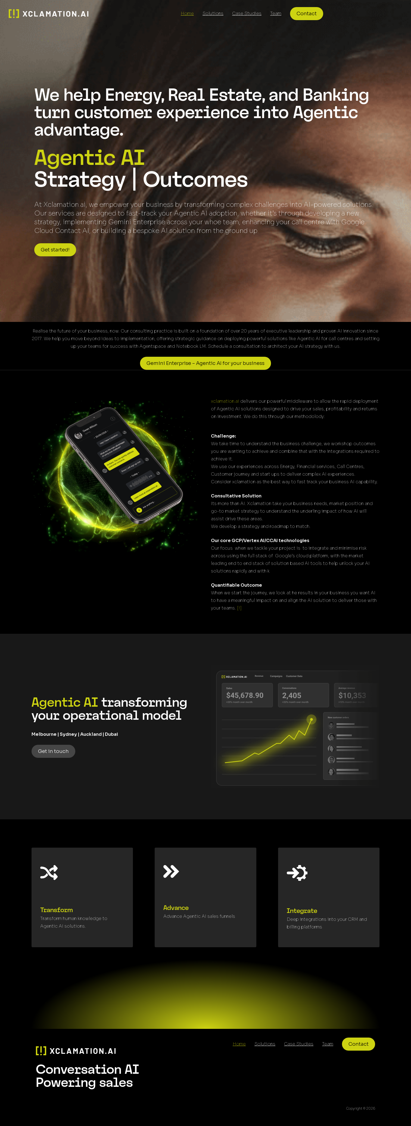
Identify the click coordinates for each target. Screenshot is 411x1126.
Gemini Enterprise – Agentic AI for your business (205, 363)
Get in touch (53, 751)
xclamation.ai (225, 401)
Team (275, 13)
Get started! (55, 250)
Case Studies (246, 13)
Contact (307, 14)
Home (187, 13)
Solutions (213, 13)
